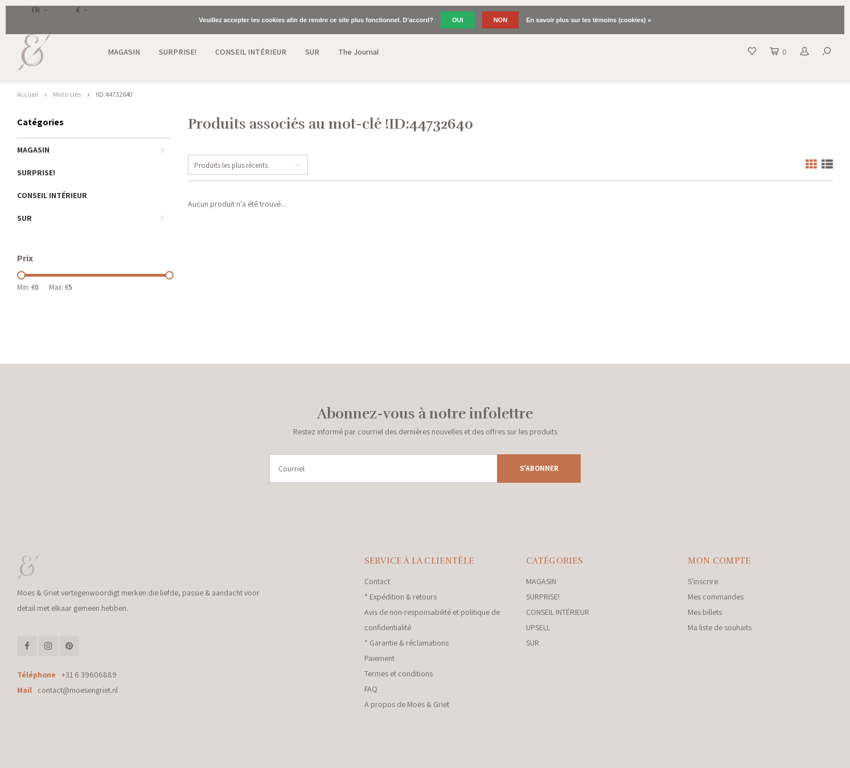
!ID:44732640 (114, 94)
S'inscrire (703, 581)
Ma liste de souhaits (720, 627)
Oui (457, 20)
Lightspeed (173, 755)
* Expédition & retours (400, 597)
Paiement (379, 658)
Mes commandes (716, 597)
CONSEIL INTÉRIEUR (250, 52)
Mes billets (705, 612)
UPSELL (538, 627)
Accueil (27, 94)
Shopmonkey (247, 755)
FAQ (370, 689)
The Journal (358, 52)
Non (500, 20)
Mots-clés (67, 94)
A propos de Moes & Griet (406, 704)
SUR (312, 52)
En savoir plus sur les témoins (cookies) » (588, 20)
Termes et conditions (398, 673)
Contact (377, 581)
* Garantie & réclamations (406, 643)
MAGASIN (124, 52)
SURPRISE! (177, 52)
